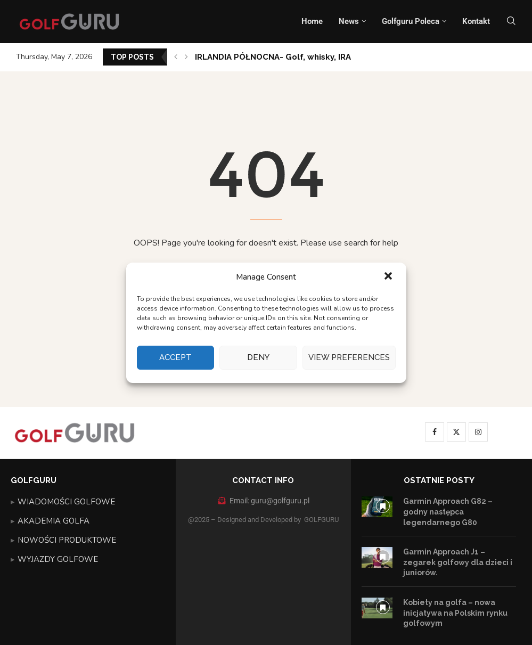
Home (312, 21)
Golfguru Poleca (410, 21)
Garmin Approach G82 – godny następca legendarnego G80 (448, 511)
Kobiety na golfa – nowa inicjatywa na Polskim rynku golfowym (455, 612)
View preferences (349, 357)
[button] (389, 277)
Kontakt (476, 21)
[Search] (511, 22)
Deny (258, 357)
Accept (175, 357)
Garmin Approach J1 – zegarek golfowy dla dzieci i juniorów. (457, 562)
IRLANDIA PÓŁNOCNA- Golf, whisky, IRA (273, 57)
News (349, 21)
